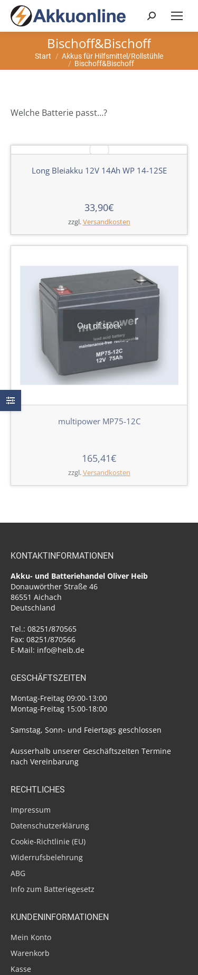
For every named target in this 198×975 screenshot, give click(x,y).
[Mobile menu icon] (176, 15)
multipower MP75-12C (99, 421)
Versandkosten (106, 221)
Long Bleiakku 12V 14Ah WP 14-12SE (99, 170)
